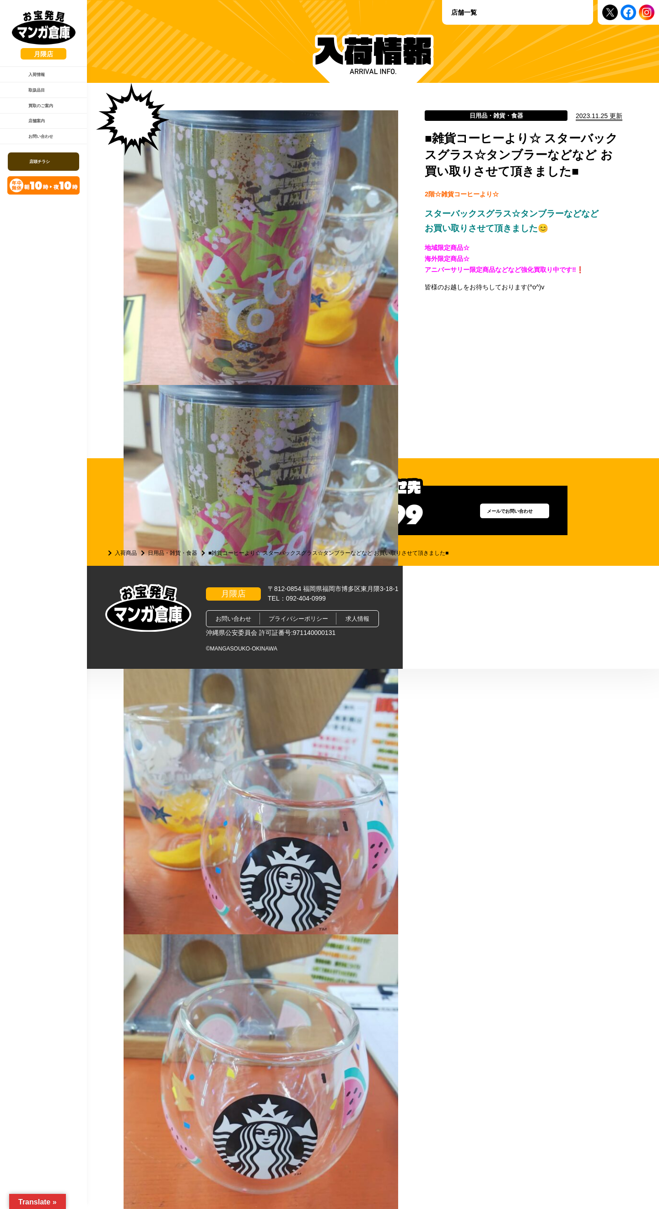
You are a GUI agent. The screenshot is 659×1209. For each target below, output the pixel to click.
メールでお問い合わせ (496, 515)
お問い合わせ (39, 173)
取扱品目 (32, 102)
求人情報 (357, 618)
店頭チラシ (44, 203)
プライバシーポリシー (298, 618)
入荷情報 (32, 79)
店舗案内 (32, 149)
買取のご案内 (39, 126)
